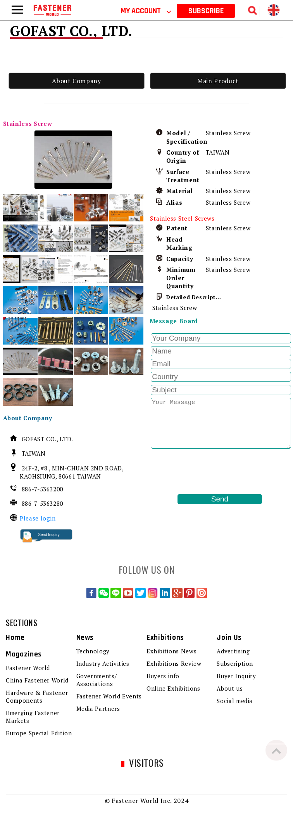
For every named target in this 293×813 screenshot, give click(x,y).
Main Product (218, 81)
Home (15, 637)
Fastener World (28, 668)
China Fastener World (37, 680)
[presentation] (208, 471)
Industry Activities (102, 663)
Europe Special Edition (39, 733)
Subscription (235, 663)
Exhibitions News (171, 651)
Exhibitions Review (174, 663)
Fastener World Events (109, 696)
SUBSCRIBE (206, 11)
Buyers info (162, 676)
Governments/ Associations (96, 680)
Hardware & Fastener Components (37, 696)
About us (230, 688)
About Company (76, 81)
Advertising (233, 651)
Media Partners (98, 708)
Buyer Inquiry (236, 676)
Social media (235, 701)
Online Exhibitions (173, 688)
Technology (93, 651)
